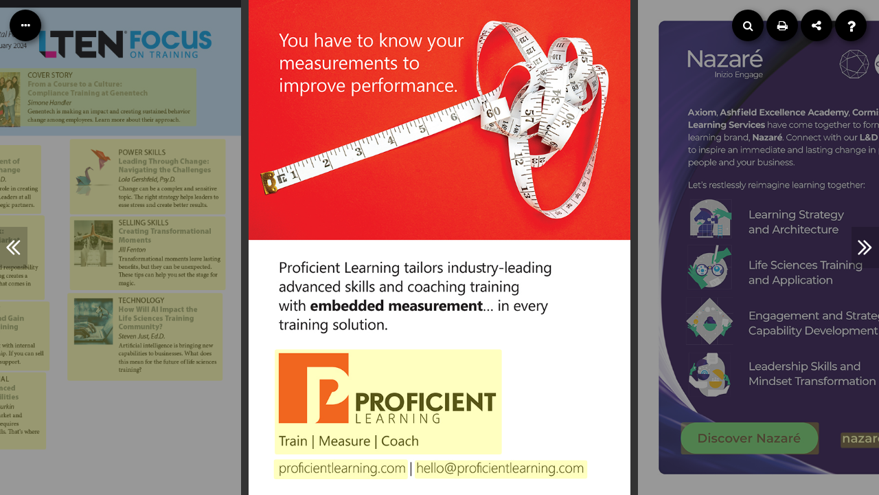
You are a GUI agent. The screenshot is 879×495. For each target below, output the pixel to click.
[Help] (851, 25)
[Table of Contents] (25, 25)
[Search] (748, 25)
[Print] (782, 25)
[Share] (816, 25)
